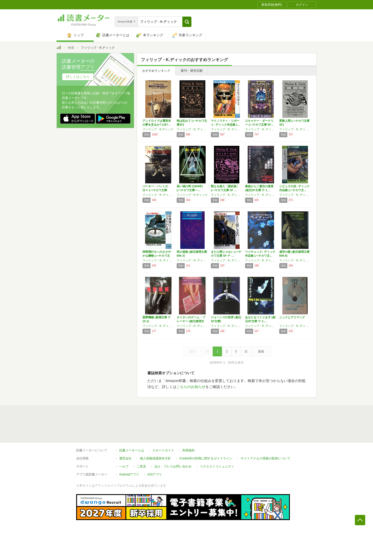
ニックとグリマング (292, 317)
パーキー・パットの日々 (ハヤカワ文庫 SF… (155, 190)
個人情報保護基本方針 (155, 458)
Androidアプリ (129, 474)
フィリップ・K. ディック (192, 129)
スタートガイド (163, 450)
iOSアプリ (154, 474)
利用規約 (188, 450)
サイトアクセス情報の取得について (265, 458)
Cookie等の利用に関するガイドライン (205, 458)
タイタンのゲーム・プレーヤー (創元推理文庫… (191, 321)
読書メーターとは (131, 450)
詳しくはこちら (78, 76)
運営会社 (125, 458)
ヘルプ (123, 466)
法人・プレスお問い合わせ (173, 466)
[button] (186, 22)
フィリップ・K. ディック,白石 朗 (226, 325)
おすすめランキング (156, 71)
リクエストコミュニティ (217, 466)
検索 (71, 47)
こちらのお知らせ (190, 387)
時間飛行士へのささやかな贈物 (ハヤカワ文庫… (156, 255)
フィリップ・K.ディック (158, 129)
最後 (261, 351)
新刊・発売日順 (192, 71)
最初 (192, 351)
